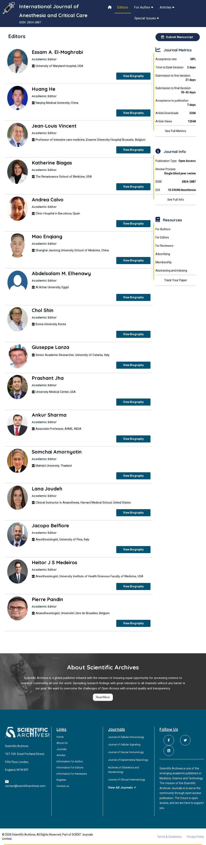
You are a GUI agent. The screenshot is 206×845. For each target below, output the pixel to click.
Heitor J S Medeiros (54, 562)
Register (61, 779)
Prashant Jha (48, 378)
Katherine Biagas (52, 163)
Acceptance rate (176, 59)
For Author (143, 7)
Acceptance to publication (176, 103)
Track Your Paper (175, 280)
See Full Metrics (175, 131)
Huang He (43, 89)
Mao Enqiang (47, 236)
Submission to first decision (176, 78)
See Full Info (175, 199)
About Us (62, 742)
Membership (164, 262)
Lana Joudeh (47, 489)
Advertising (163, 254)
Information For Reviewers (72, 773)
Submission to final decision (176, 90)
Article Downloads (176, 113)
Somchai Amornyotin (57, 452)
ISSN (176, 182)
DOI (176, 190)
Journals (62, 749)
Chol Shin (43, 310)
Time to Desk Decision (176, 67)
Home (60, 736)
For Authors (163, 229)
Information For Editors (70, 767)
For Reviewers (164, 245)
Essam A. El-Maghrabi (57, 52)
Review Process (176, 172)
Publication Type (176, 161)
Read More (103, 697)
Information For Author (70, 761)
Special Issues (146, 18)
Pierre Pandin (47, 599)
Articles (167, 7)
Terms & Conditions (169, 836)
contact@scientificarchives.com (25, 786)
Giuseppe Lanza (50, 347)
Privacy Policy (195, 836)
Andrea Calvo (47, 200)
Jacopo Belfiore (50, 525)
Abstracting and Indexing (171, 270)
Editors (122, 7)
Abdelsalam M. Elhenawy (61, 273)
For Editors (162, 237)
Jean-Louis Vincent (54, 126)
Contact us (63, 786)
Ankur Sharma (49, 415)
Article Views (176, 121)
